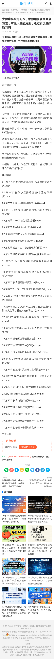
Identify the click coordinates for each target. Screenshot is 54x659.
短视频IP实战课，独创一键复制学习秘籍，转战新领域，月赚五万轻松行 (13, 483)
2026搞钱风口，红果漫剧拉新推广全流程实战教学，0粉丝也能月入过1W (14, 580)
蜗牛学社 (27, 3)
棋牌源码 (46, 638)
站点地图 (21, 632)
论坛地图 (37, 635)
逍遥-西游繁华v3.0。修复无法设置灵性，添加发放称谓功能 (40, 483)
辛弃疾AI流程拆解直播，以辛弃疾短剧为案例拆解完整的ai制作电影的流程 (40, 518)
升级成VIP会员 (27, 447)
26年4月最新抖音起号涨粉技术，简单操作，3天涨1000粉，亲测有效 (14, 518)
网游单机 (38, 638)
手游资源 (22, 638)
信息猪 (27, 644)
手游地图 (45, 635)
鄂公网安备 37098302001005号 (19, 635)
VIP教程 (24, 10)
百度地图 (13, 632)
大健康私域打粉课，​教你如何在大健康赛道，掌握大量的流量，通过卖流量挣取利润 (26, 23)
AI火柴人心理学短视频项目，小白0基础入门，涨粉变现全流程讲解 (40, 580)
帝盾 (27, 641)
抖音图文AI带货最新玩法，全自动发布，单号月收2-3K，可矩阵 (40, 610)
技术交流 (30, 638)
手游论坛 (14, 638)
